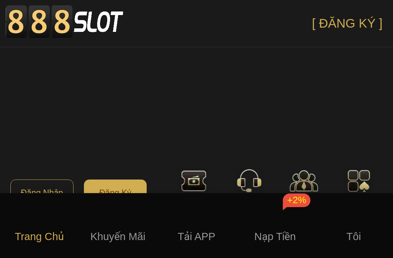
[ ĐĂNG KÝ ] (347, 23)
